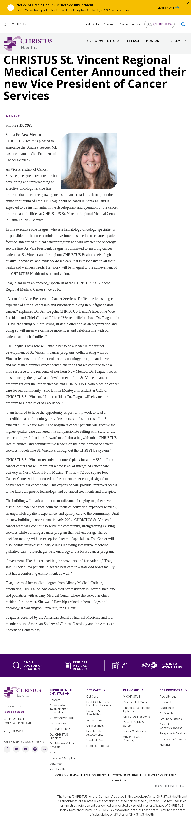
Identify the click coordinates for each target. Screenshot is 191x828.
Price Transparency (130, 24)
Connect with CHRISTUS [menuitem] (100, 41)
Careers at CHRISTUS (68, 774)
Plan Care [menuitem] (151, 41)
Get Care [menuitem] (130, 41)
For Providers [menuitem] (176, 41)
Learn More (165, 7)
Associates (109, 24)
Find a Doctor (92, 24)
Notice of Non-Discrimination (160, 774)
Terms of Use (118, 780)
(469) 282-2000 (13, 711)
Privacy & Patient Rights (125, 774)
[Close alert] (187, 3)
